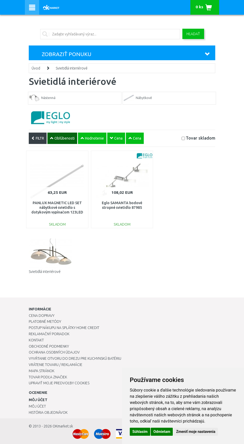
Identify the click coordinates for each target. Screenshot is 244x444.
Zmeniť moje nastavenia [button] (195, 432)
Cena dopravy (41, 315)
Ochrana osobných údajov (54, 352)
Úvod (36, 68)
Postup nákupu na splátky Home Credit (64, 328)
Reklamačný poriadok (49, 334)
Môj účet (37, 406)
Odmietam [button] (161, 432)
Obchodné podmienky (49, 346)
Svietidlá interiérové (72, 68)
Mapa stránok (41, 371)
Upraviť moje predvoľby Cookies (59, 383)
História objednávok (48, 412)
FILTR (37, 138)
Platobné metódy (45, 321)
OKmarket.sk (63, 426)
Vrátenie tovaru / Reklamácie (55, 365)
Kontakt (36, 340)
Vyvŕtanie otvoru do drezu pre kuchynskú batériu (75, 358)
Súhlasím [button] (140, 432)
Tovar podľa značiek (48, 377)
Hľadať (193, 34)
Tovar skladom (200, 137)
